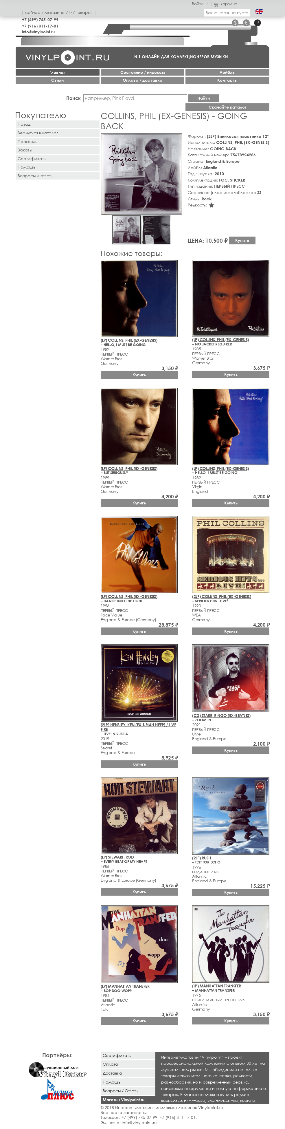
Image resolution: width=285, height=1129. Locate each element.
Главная (57, 72)
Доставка (112, 1073)
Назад (24, 124)
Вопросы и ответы (35, 175)
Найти (203, 98)
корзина (226, 3)
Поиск (73, 98)
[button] (176, 138)
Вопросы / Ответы (120, 1090)
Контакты (227, 80)
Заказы (25, 149)
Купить (242, 240)
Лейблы (228, 72)
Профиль (27, 141)
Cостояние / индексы (142, 72)
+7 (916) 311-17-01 (40, 25)
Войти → (200, 3)
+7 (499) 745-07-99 (40, 19)
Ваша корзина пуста (227, 12)
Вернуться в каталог (38, 132)
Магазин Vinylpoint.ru (123, 1099)
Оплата (110, 1064)
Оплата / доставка (142, 80)
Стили (57, 80)
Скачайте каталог (228, 107)
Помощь (26, 166)
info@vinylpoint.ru (38, 31)
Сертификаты (32, 158)
